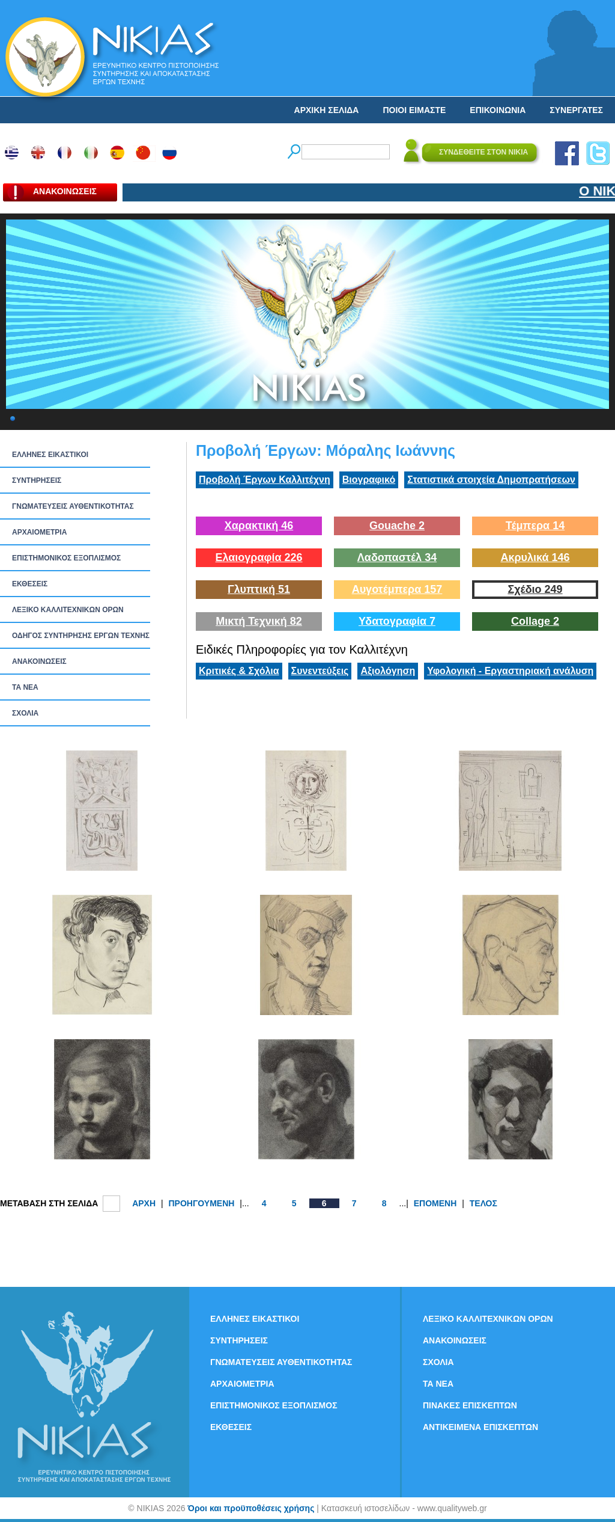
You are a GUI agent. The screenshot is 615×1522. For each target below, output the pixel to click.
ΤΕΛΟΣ (483, 1203)
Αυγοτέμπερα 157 (397, 589)
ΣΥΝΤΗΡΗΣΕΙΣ (36, 480)
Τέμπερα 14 (535, 526)
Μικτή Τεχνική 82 (259, 621)
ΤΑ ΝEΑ (25, 687)
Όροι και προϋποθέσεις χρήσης (250, 1508)
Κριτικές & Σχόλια (239, 671)
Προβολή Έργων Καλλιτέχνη (264, 479)
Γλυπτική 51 (259, 589)
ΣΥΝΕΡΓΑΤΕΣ (576, 110)
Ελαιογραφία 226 (258, 557)
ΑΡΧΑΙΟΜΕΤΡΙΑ (39, 532)
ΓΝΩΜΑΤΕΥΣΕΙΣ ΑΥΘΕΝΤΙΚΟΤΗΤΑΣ (73, 506)
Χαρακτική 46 (259, 526)
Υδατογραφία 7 (397, 621)
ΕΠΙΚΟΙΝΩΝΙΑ (498, 110)
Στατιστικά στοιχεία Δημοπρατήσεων (491, 479)
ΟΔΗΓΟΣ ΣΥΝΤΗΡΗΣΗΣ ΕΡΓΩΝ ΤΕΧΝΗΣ (81, 635)
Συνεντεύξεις (320, 671)
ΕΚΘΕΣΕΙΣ (29, 584)
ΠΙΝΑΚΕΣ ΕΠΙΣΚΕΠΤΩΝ (470, 1405)
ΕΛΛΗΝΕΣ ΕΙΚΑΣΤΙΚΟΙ (50, 454)
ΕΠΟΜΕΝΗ (435, 1203)
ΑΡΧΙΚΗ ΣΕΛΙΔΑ (326, 110)
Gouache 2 (397, 526)
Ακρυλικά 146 (534, 557)
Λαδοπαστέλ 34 (397, 557)
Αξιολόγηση (387, 671)
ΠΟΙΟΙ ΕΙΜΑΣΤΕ (414, 110)
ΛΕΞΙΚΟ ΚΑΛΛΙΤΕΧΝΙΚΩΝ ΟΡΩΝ (68, 610)
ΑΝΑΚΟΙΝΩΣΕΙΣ (39, 661)
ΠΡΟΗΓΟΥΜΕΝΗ (201, 1203)
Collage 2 (535, 621)
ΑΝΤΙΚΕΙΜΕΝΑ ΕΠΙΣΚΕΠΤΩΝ (480, 1427)
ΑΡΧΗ (144, 1203)
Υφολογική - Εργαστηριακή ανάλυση (510, 671)
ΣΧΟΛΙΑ (25, 713)
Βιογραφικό (368, 479)
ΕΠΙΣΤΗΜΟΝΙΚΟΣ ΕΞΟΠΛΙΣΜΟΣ (66, 558)
